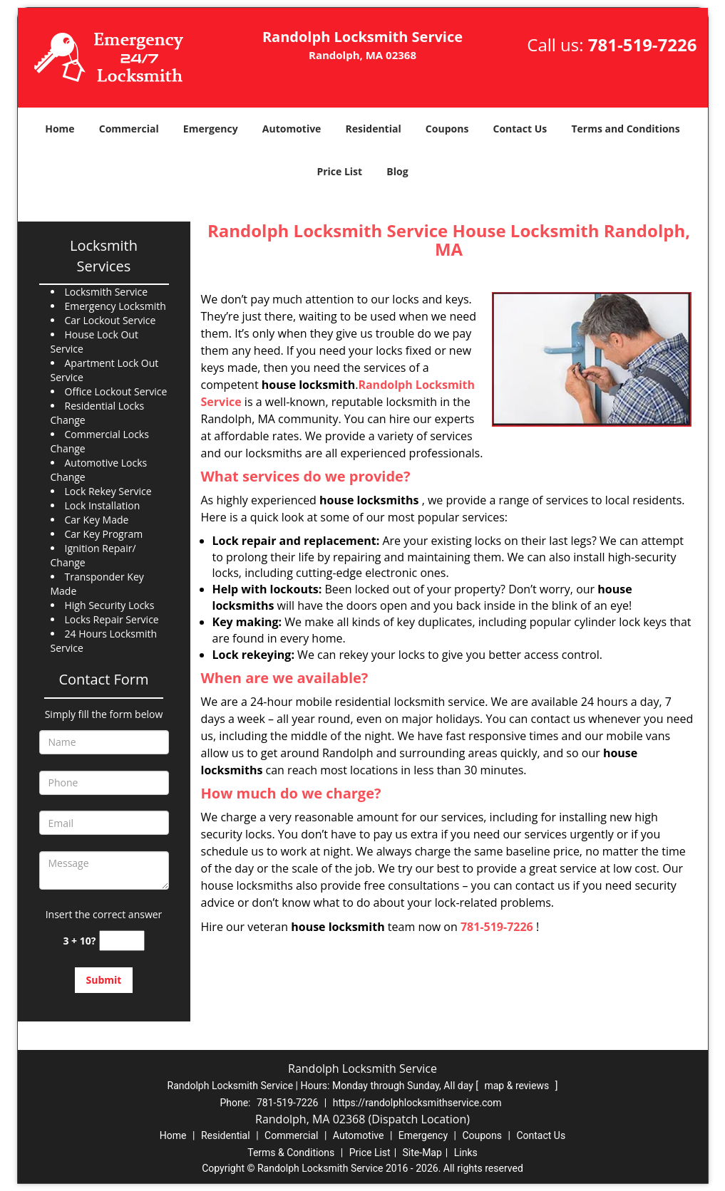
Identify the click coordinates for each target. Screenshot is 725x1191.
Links (466, 1152)
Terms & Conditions (290, 1152)
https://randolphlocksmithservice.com (417, 1102)
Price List (339, 171)
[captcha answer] (122, 940)
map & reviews (517, 1085)
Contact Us (520, 128)
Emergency (210, 128)
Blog (397, 171)
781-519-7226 (642, 44)
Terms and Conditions (625, 128)
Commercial (129, 128)
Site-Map (422, 1152)
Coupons (447, 128)
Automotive (292, 128)
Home (59, 128)
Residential (373, 128)
